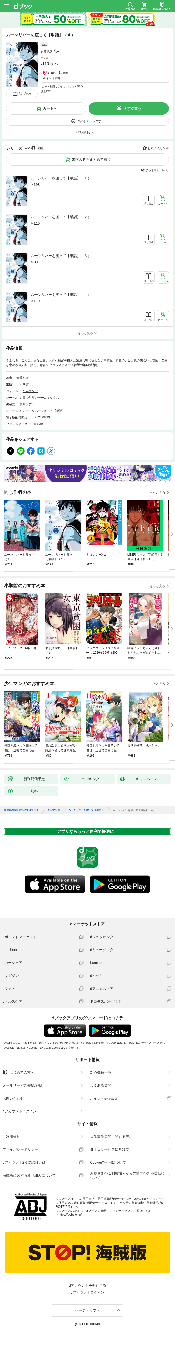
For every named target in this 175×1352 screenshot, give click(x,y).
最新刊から (161, 170)
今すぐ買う (132, 108)
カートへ (50, 108)
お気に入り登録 (158, 148)
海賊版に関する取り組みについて (29, 1175)
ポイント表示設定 (104, 1098)
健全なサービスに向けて (109, 1149)
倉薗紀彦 (47, 51)
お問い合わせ (13, 1098)
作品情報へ (85, 132)
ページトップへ (87, 1310)
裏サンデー (27, 404)
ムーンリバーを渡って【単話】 (44, 411)
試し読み (25, 94)
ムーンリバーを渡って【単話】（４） (61, 295)
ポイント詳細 (52, 78)
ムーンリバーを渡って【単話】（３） (61, 256)
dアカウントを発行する (87, 1285)
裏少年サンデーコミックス (41, 397)
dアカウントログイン (20, 1111)
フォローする (56, 51)
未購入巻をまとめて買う (91, 159)
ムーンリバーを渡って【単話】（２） (61, 217)
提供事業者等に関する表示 (111, 1137)
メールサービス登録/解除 (23, 1085)
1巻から (146, 170)
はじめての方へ (18, 1072)
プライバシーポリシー (20, 1149)
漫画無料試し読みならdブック (21, 810)
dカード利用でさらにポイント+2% (60, 86)
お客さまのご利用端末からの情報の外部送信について (127, 1175)
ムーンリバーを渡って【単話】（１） (61, 178)
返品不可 (46, 91)
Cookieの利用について (108, 1162)
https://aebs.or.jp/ (70, 1214)
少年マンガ (30, 391)
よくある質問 (100, 1085)
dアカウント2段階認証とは (24, 1162)
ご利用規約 (11, 1137)
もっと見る (157, 492)
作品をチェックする (90, 121)
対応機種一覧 (100, 1072)
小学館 (24, 384)
